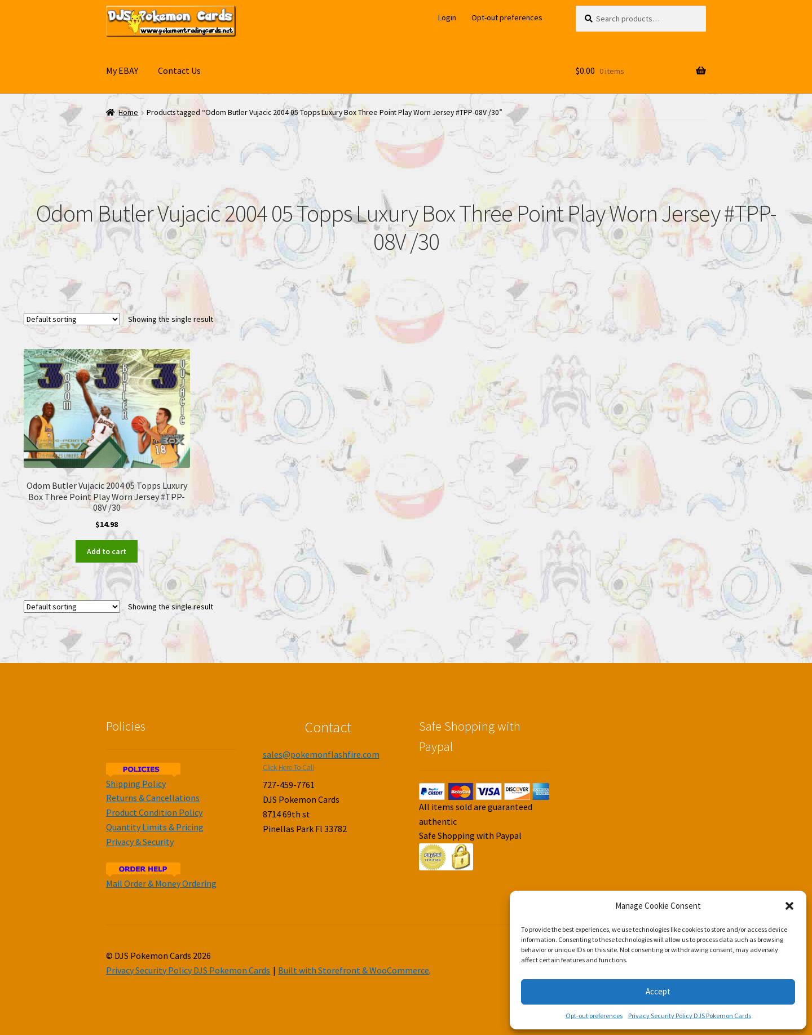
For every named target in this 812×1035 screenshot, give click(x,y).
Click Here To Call (288, 767)
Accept (658, 991)
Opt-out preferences (594, 1015)
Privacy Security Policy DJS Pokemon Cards (689, 1015)
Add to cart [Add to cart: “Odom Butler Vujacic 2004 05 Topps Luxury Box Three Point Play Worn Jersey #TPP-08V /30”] (106, 551)
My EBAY (122, 70)
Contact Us (179, 70)
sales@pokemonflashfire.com (321, 754)
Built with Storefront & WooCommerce (353, 970)
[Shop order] (72, 319)
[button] (789, 906)
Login (447, 17)
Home (128, 112)
